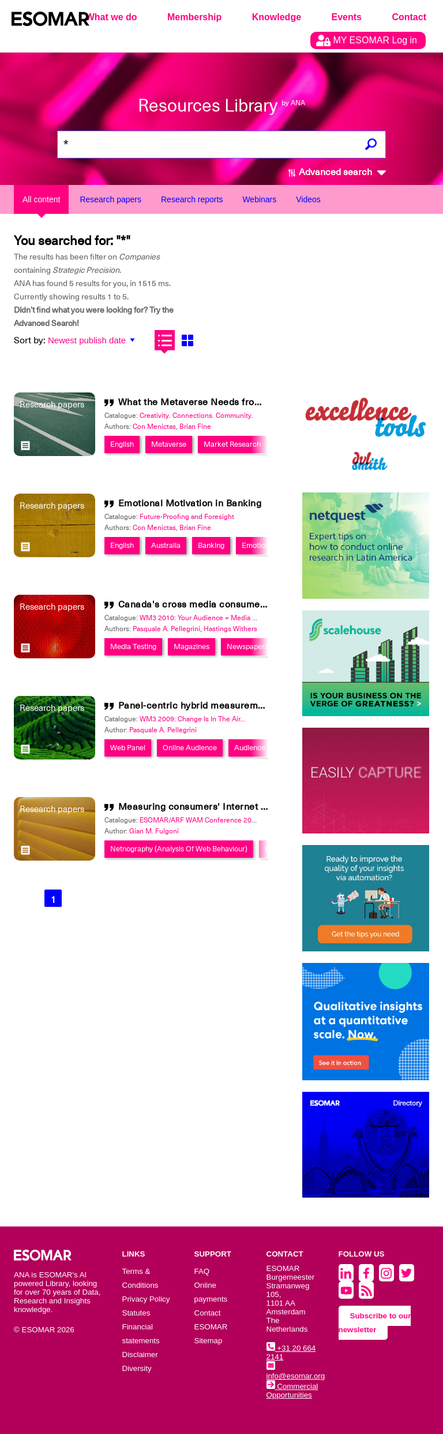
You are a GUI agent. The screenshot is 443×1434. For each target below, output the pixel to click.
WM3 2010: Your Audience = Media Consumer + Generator (232, 617)
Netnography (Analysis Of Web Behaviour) (178, 849)
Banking (211, 545)
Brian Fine (195, 426)
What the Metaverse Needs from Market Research (230, 402)
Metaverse (168, 444)
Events (347, 17)
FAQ (202, 1271)
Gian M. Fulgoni (154, 831)
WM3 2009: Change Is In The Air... (192, 719)
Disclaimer (140, 1354)
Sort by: (30, 340)
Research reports (192, 199)
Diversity (137, 1368)
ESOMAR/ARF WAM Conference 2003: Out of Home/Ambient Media (247, 820)
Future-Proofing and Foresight (187, 516)
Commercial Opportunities (292, 1390)
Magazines (191, 646)
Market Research (232, 444)
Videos (308, 199)
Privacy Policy (146, 1299)
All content (41, 199)
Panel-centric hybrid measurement (195, 706)
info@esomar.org (295, 1371)
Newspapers (247, 646)
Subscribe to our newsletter (375, 1322)
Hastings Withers (230, 628)
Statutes (136, 1313)
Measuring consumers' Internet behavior (208, 807)
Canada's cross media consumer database (212, 604)
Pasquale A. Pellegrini (166, 628)
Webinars (259, 199)
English (122, 444)
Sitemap (208, 1340)
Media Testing (133, 646)
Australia (166, 545)
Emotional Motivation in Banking (190, 503)
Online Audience (190, 748)
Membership (194, 17)
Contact (409, 17)
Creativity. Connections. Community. (196, 415)
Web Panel (127, 748)
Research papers (110, 199)
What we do (111, 17)
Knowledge (276, 17)
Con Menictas (154, 426)
